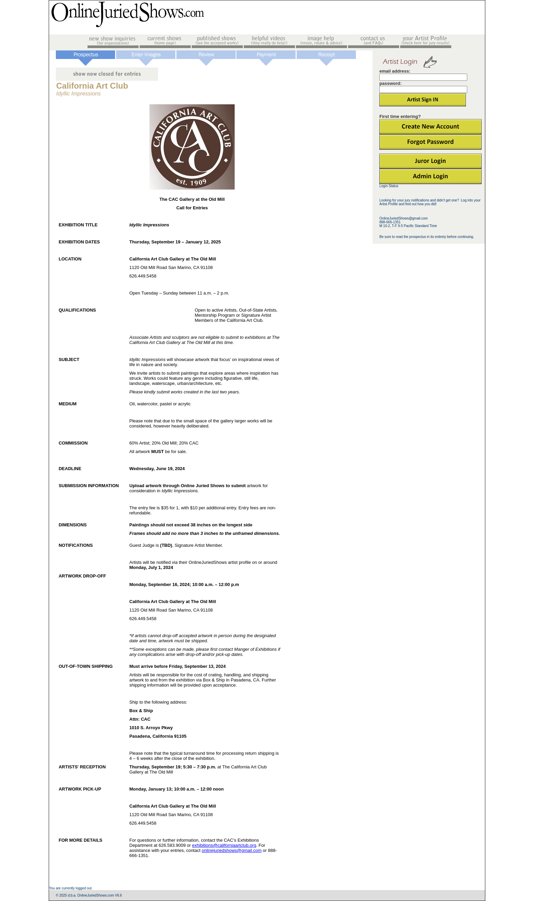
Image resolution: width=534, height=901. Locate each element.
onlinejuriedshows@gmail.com (232, 850)
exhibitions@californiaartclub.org (224, 845)
